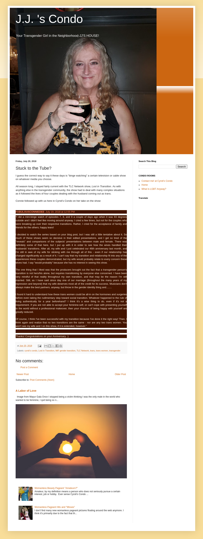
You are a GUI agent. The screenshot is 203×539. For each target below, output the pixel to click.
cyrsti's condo (31, 350)
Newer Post (23, 374)
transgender (114, 350)
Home (72, 374)
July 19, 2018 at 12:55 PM (60, 211)
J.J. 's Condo (49, 18)
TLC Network (83, 350)
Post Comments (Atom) (42, 380)
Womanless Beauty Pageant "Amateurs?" (56, 488)
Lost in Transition (46, 350)
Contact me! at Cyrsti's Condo (157, 181)
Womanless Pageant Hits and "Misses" (55, 507)
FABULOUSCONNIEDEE (30, 211)
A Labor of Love (26, 390)
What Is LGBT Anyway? (154, 189)
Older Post (120, 374)
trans (92, 350)
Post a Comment (29, 367)
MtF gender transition (66, 350)
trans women (102, 350)
